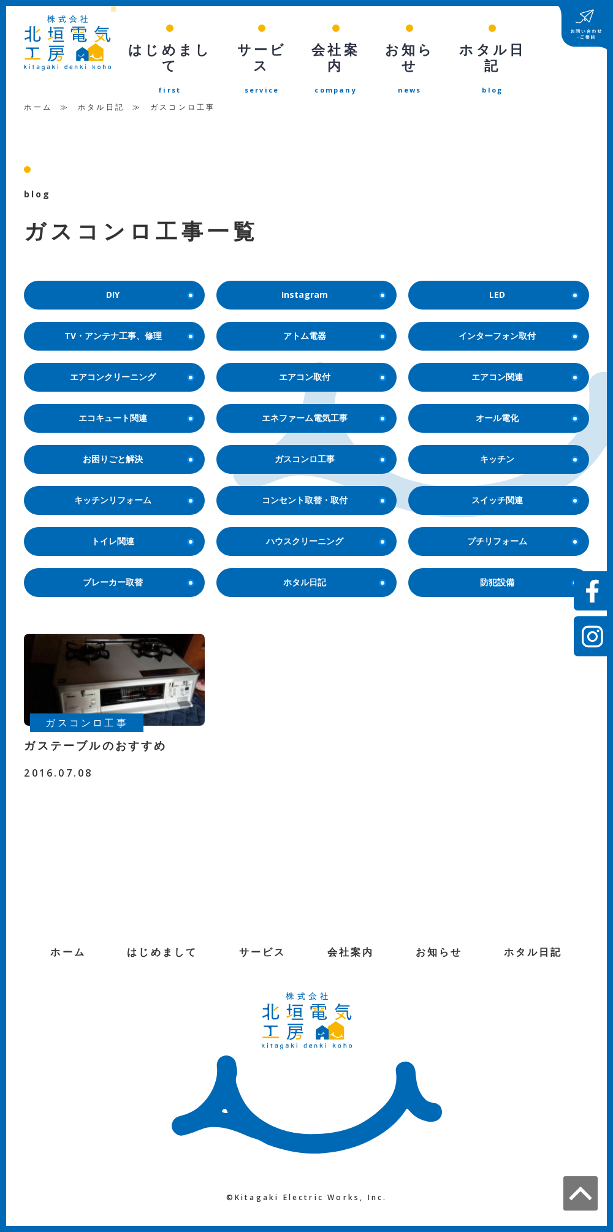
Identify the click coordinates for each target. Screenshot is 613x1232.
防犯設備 (528, 578)
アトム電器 (333, 321)
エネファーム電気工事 (323, 407)
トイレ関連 (141, 535)
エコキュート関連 (135, 407)
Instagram (332, 278)
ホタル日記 (101, 89)
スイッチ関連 (523, 492)
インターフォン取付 (517, 321)
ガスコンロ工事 (329, 449)
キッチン (528, 449)
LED (532, 278)
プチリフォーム (521, 535)
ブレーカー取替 (137, 578)
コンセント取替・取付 (323, 492)
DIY (149, 278)
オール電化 (526, 407)
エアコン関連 (523, 364)
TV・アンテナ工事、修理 (128, 321)
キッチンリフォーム (133, 492)
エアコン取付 (331, 364)
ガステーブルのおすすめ (95, 742)
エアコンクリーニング (131, 364)
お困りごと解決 (137, 449)
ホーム (38, 89)
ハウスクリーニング (325, 535)
